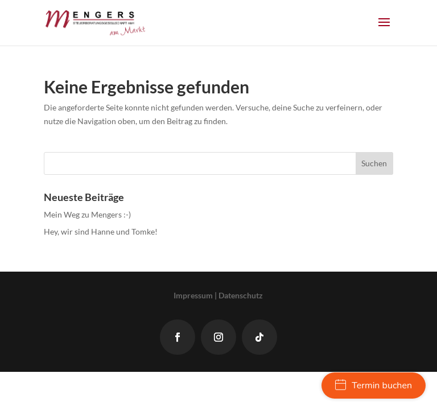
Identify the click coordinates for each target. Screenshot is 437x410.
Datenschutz (240, 295)
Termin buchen (373, 385)
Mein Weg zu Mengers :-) (87, 214)
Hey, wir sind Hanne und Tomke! (101, 231)
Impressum (193, 295)
